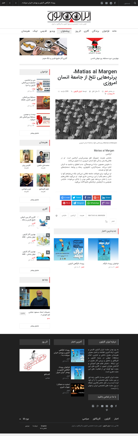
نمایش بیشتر (35, 133)
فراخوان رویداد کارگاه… (110, 263)
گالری (86, 31)
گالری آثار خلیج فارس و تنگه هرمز (54, 58)
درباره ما (35, 426)
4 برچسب (110, 93)
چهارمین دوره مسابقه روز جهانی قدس (104, 58)
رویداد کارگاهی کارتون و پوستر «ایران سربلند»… (38, 2)
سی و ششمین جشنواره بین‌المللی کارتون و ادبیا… (28, 83)
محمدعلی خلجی (43, 165)
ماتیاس (64, 215)
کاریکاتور (97, 419)
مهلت (33, 89)
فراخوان (105, 31)
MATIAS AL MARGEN (96, 215)
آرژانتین (73, 215)
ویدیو (52, 31)
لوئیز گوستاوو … (43, 189)
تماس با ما (43, 428)
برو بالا (26, 419)
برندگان (95, 31)
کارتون (107, 419)
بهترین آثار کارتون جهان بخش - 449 (28, 253)
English (44, 426)
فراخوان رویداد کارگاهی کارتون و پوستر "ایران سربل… (62, 370)
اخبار (106, 91)
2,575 (23, 314)
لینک (35, 31)
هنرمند (82, 215)
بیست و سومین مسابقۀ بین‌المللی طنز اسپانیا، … (27, 117)
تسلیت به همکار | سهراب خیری (63, 386)
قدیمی (43, 31)
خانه (114, 31)
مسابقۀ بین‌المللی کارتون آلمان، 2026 (28, 99)
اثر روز (78, 31)
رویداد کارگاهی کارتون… (75, 263)
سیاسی (47, 378)
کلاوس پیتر (26, 165)
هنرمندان (25, 31)
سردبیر (27, 426)
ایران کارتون (78, 91)
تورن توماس (26, 189)
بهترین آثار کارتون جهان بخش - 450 (28, 236)
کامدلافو (47, 374)
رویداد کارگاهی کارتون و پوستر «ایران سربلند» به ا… (62, 353)
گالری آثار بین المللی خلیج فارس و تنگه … (27, 219)
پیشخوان (65, 31)
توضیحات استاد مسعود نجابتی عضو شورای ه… (39, 313)
